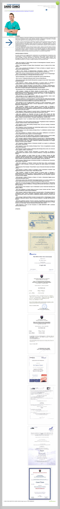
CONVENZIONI (12, 11)
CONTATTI (14, 10)
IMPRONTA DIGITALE (20, 11)
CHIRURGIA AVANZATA (20, 10)
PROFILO (9, 10)
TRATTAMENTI (28, 10)
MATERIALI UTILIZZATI (29, 11)
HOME (5, 10)
